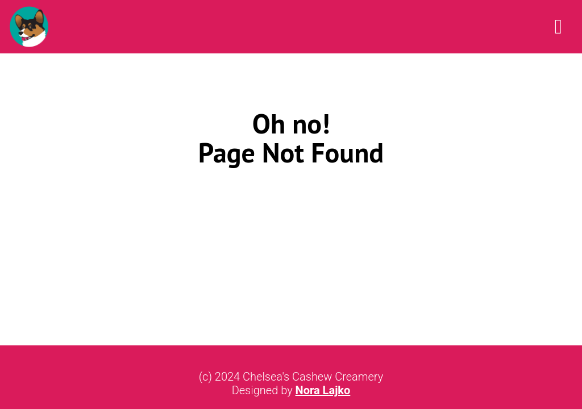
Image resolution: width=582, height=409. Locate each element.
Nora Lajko (323, 390)
